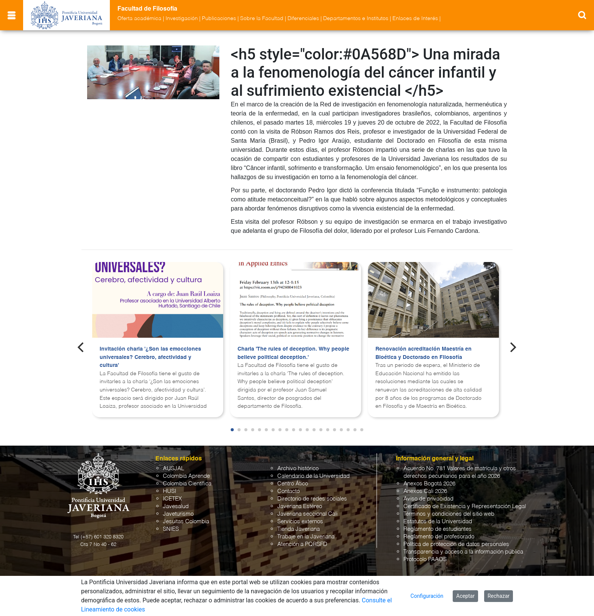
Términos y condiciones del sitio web (448, 514)
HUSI (169, 491)
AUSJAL (173, 468)
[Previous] (81, 347)
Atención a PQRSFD (302, 544)
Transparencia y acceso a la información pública (463, 552)
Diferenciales (303, 18)
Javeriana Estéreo (299, 506)
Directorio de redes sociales (312, 499)
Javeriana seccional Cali (307, 514)
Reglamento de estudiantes (437, 529)
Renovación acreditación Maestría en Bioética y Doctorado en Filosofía (423, 353)
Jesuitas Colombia (186, 521)
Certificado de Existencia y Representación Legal (464, 506)
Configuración (427, 596)
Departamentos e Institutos (355, 18)
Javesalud (176, 506)
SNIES (171, 529)
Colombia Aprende (186, 476)
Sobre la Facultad (261, 18)
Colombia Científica (187, 484)
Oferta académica (139, 18)
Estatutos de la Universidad (437, 521)
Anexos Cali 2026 (425, 491)
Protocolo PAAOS (425, 559)
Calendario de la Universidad (313, 476)
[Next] (512, 347)
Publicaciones (219, 18)
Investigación (182, 18)
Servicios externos (300, 521)
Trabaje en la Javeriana (306, 537)
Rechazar (499, 596)
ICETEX (172, 499)
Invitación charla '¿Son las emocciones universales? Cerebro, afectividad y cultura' (150, 357)
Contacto (288, 491)
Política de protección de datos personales (456, 544)
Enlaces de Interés (415, 18)
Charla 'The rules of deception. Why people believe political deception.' (293, 353)
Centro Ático (292, 484)
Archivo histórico (298, 468)
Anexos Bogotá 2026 (429, 484)
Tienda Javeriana (298, 529)
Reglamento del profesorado (438, 537)
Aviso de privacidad (428, 499)
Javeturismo (178, 514)
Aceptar (465, 596)
